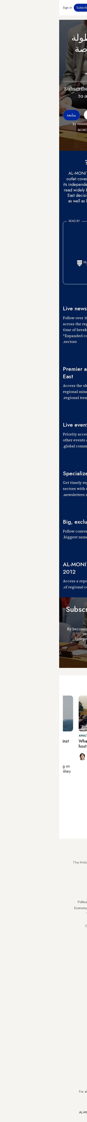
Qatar (79, 943)
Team (39, 983)
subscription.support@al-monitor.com (59, 1083)
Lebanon (77, 949)
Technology (35, 913)
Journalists (36, 977)
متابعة (75, 655)
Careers (37, 989)
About (39, 971)
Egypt (79, 937)
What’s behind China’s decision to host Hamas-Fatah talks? (50, 743)
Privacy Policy (73, 977)
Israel (79, 926)
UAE (80, 920)
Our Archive (34, 926)
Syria (80, 955)
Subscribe (23, 8)
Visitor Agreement (71, 971)
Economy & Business (29, 908)
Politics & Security (31, 902)
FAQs (79, 983)
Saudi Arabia (74, 908)
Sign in (8, 8)
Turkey (78, 902)
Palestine (77, 931)
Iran (80, 913)
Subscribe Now (67, 879)
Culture (38, 920)
